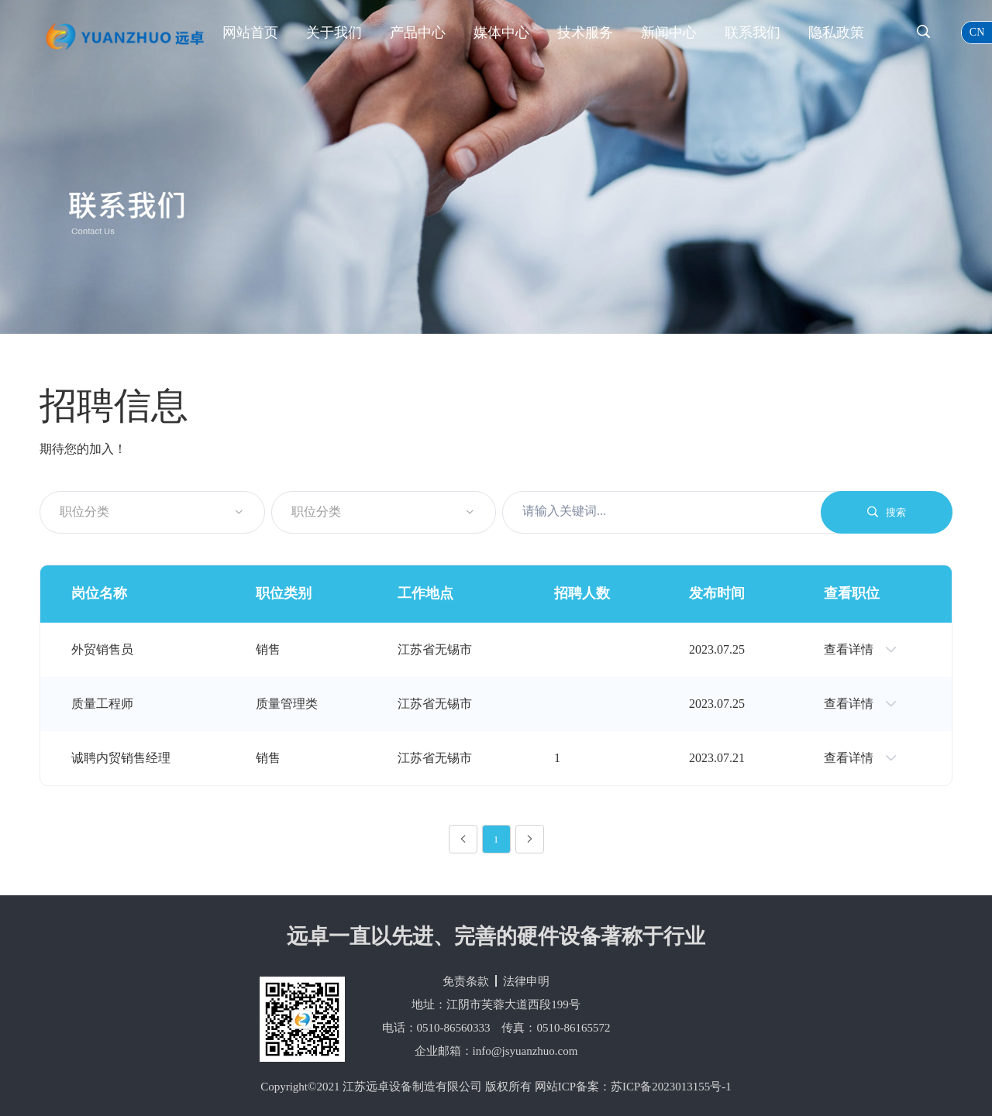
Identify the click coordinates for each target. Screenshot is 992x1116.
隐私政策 (836, 32)
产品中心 (418, 32)
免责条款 (466, 981)
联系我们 (752, 32)
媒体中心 (501, 32)
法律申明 (526, 981)
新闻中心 (669, 32)
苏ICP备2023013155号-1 (671, 1086)
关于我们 (334, 32)
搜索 (886, 512)
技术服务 (585, 32)
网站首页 (250, 32)
